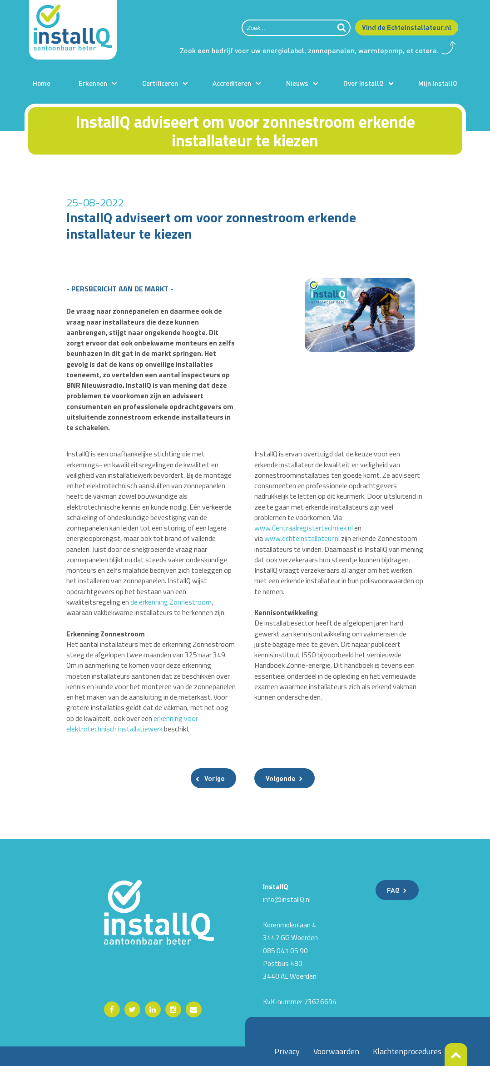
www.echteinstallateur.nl (302, 542)
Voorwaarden (336, 1071)
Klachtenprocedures (407, 1071)
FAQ (393, 909)
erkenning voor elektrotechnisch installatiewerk (138, 737)
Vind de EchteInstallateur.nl (406, 27)
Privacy (287, 1071)
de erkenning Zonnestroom (172, 607)
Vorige (214, 797)
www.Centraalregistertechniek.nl (303, 532)
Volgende (281, 797)
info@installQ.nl (287, 918)
